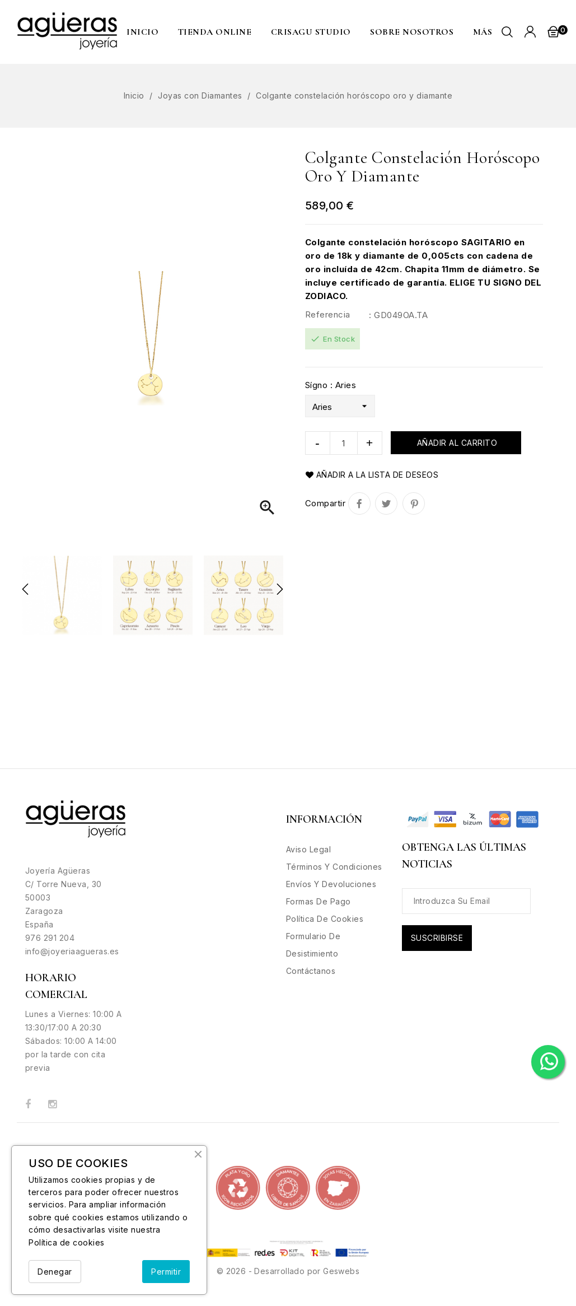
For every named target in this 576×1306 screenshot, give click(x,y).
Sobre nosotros (411, 32)
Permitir (166, 1271)
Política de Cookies (325, 918)
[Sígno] (340, 406)
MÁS (483, 32)
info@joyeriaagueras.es (72, 951)
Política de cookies (67, 1242)
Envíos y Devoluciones (331, 884)
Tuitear (386, 503)
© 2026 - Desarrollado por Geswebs (288, 1271)
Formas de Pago (318, 901)
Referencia (327, 314)
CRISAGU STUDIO (311, 32)
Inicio (142, 32)
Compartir (359, 503)
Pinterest (413, 503)
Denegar (55, 1271)
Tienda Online (215, 32)
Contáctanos (311, 971)
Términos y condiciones (334, 866)
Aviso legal (308, 849)
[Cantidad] (344, 443)
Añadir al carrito (455, 442)
